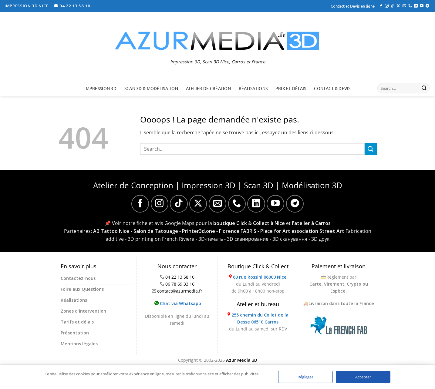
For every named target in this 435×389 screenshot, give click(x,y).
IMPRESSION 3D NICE (27, 5)
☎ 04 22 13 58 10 (71, 5)
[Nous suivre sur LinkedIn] (416, 6)
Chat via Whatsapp (177, 303)
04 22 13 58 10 (179, 277)
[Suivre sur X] (398, 6)
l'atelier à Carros (311, 223)
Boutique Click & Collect (258, 266)
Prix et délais (290, 88)
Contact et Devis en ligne (353, 5)
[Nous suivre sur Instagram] (387, 6)
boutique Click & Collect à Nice (249, 223)
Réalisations (253, 88)
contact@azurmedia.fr (179, 291)
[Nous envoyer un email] (404, 6)
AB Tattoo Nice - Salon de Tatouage (135, 231)
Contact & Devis (332, 88)
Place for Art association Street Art (302, 231)
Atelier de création (208, 88)
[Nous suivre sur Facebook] (381, 6)
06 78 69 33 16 (179, 284)
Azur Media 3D (241, 360)
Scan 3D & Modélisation (151, 88)
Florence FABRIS (237, 231)
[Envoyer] (424, 88)
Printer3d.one (198, 231)
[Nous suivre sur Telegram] (427, 6)
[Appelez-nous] (410, 6)
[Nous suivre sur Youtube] (421, 6)
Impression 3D (100, 88)
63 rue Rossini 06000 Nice (260, 277)
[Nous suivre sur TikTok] (392, 6)
